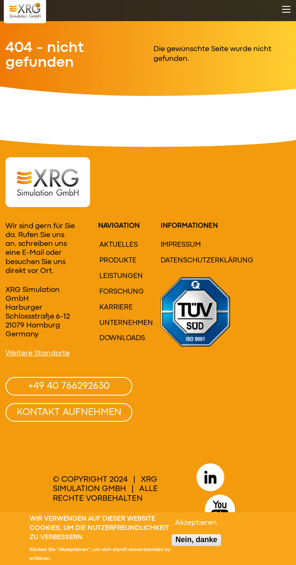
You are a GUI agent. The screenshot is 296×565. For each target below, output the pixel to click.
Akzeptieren (196, 525)
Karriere (116, 308)
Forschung (121, 292)
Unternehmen (122, 323)
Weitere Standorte (37, 353)
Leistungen (121, 276)
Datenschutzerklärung (188, 261)
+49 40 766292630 (69, 386)
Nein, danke (196, 542)
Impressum (181, 245)
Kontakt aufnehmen (68, 412)
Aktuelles (118, 245)
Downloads (122, 338)
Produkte (118, 261)
